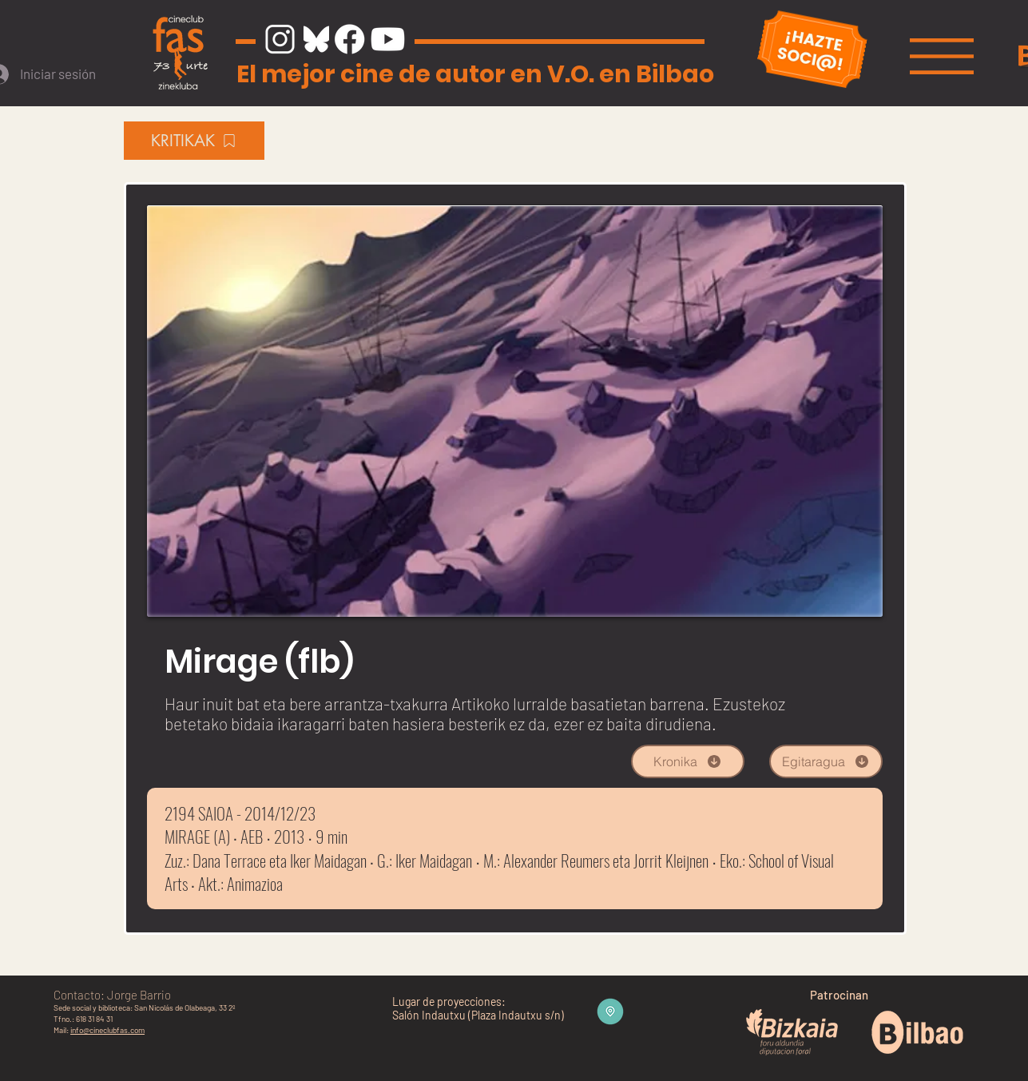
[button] (942, 56)
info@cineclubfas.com (107, 1030)
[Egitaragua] (826, 761)
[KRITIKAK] (194, 140)
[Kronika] (687, 761)
